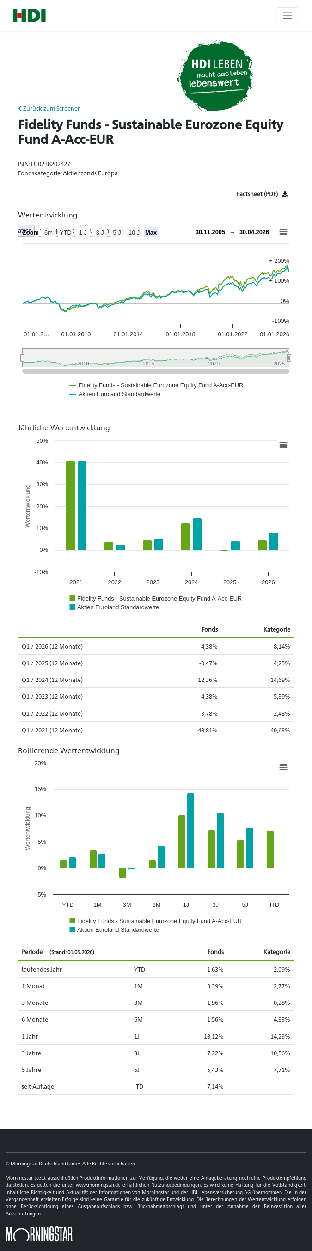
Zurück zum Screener (49, 108)
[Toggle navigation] (287, 15)
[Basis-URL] (29, 15)
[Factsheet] (262, 193)
